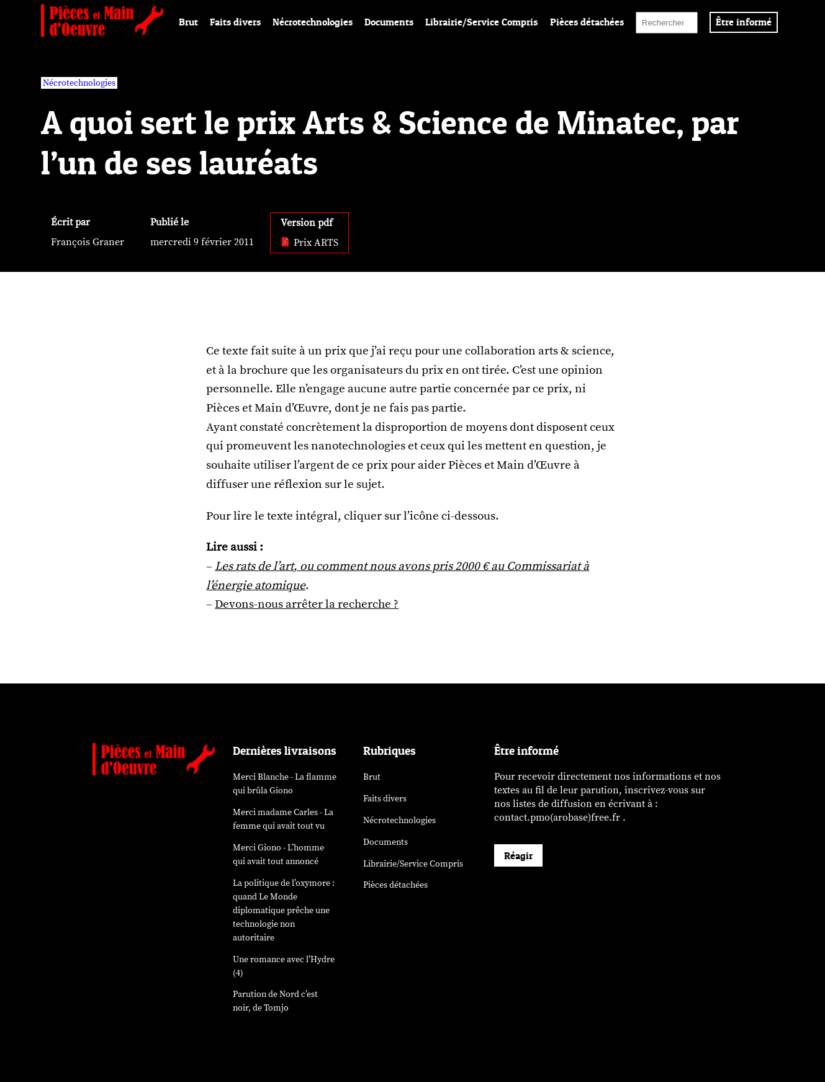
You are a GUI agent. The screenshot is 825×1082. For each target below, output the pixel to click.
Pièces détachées (587, 22)
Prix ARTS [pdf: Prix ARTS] (309, 243)
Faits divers (235, 22)
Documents (388, 22)
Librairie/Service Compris (481, 22)
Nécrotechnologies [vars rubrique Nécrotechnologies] (79, 83)
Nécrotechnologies (313, 22)
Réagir (518, 855)
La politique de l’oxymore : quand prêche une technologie (284, 910)
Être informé (744, 22)
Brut (188, 22)
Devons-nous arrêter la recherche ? (307, 604)
